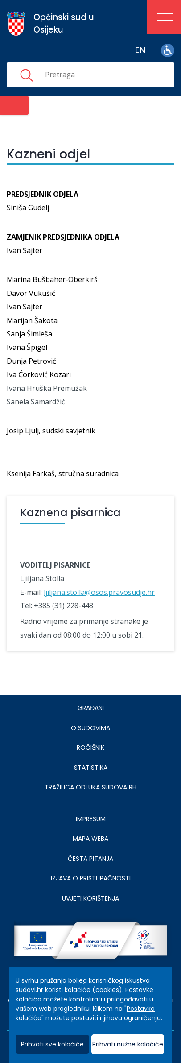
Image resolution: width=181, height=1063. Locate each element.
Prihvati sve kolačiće (52, 1044)
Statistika (90, 767)
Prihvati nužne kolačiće (127, 1044)
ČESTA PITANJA (90, 858)
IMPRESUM (91, 818)
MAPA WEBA (90, 838)
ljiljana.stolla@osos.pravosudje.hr (99, 592)
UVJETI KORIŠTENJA (90, 898)
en (140, 50)
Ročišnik (90, 747)
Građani (91, 707)
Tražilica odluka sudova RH (90, 787)
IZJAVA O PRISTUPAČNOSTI (91, 878)
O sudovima (90, 727)
